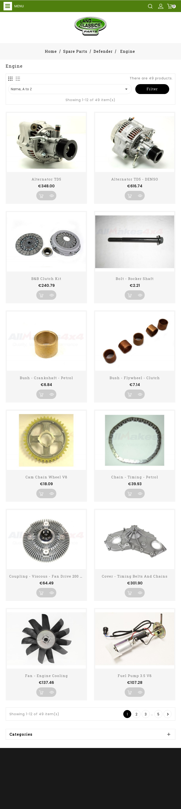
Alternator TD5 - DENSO (134, 179)
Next (167, 714)
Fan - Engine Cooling (46, 675)
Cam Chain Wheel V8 (46, 477)
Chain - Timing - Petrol (134, 477)
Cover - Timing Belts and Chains (135, 576)
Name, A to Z (70, 89)
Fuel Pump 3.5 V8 (135, 675)
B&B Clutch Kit (46, 278)
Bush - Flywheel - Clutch (135, 377)
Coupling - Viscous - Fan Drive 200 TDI (48, 576)
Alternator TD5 (46, 179)
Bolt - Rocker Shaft (135, 278)
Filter (152, 89)
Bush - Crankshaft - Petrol (46, 377)
